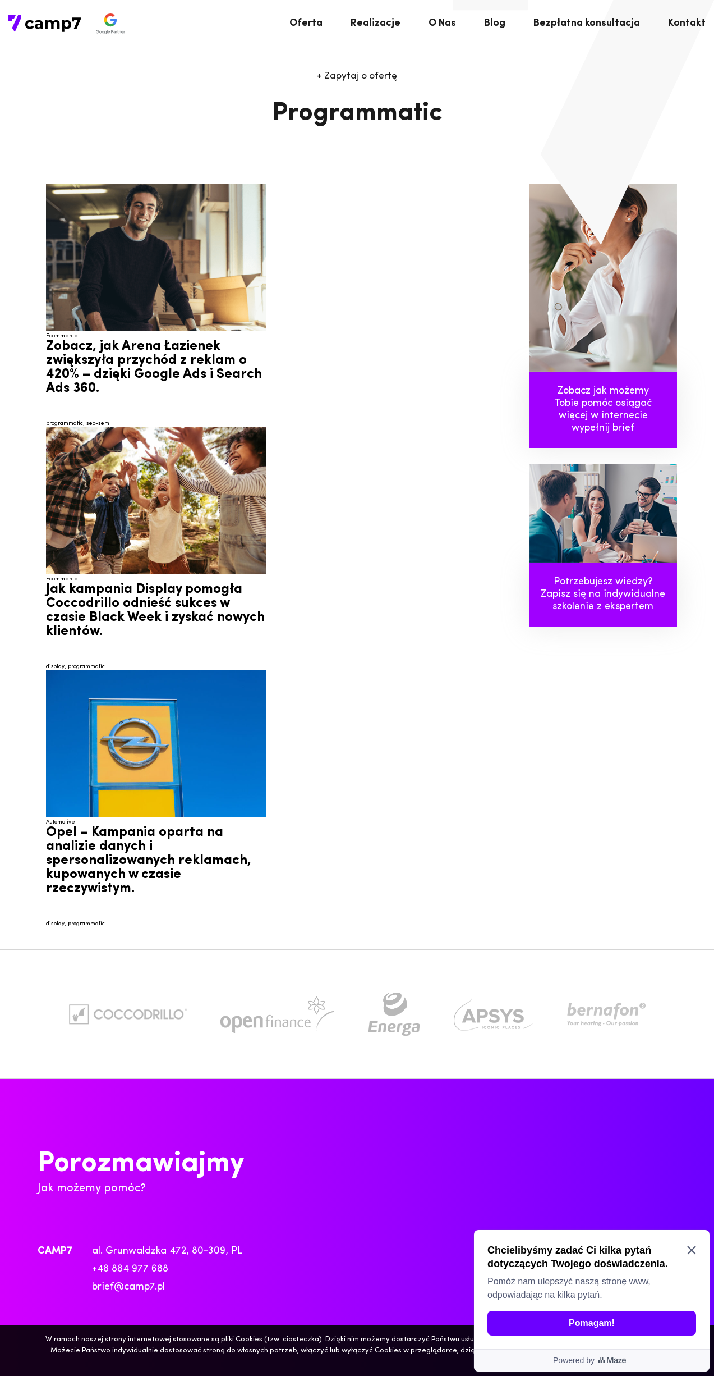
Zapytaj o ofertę (357, 76)
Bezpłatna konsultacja (586, 23)
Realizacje (375, 23)
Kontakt (687, 23)
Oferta (306, 23)
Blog (494, 23)
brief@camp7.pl (128, 1287)
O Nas (442, 23)
